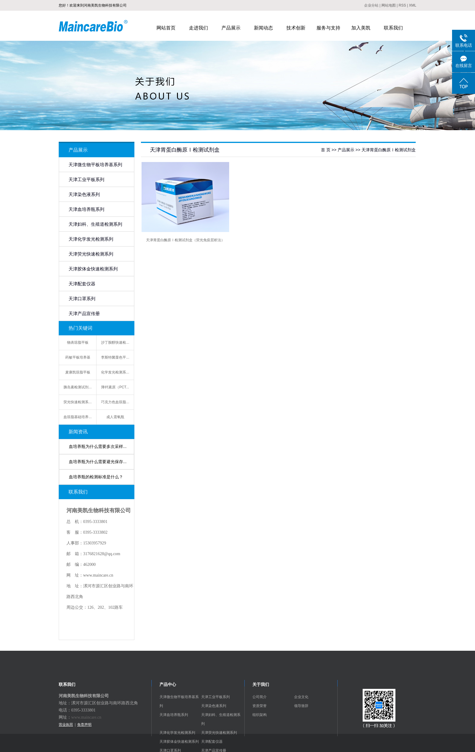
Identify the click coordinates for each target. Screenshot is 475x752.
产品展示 (230, 27)
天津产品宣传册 (84, 313)
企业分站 (371, 5)
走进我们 (198, 27)
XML (412, 5)
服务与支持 (328, 27)
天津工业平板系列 (86, 179)
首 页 (325, 149)
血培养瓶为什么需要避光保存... (98, 461)
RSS (402, 5)
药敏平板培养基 (77, 357)
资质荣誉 (259, 706)
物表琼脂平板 (78, 342)
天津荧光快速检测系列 (91, 254)
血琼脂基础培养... (77, 417)
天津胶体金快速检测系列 (93, 269)
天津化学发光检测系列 (91, 239)
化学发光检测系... (115, 372)
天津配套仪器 (82, 283)
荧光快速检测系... (77, 402)
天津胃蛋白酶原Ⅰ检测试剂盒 (388, 149)
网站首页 (166, 27)
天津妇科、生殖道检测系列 (95, 224)
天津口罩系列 (82, 298)
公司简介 (259, 697)
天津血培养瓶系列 (86, 209)
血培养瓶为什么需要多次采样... (98, 446)
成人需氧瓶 (115, 417)
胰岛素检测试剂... (77, 387)
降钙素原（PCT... (115, 387)
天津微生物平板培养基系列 (95, 164)
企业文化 (301, 697)
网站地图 (388, 5)
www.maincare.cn (86, 717)
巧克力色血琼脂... (115, 402)
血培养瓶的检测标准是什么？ (96, 476)
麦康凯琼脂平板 (77, 372)
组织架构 (259, 715)
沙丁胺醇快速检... (115, 342)
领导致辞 (301, 706)
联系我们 (393, 27)
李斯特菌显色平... (115, 357)
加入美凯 (360, 27)
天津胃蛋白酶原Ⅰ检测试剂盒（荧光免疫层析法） (185, 240)
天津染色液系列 (84, 194)
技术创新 (295, 27)
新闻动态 (263, 27)
